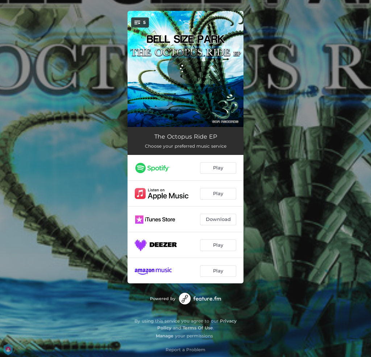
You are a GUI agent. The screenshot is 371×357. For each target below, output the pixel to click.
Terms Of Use (198, 328)
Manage (165, 335)
